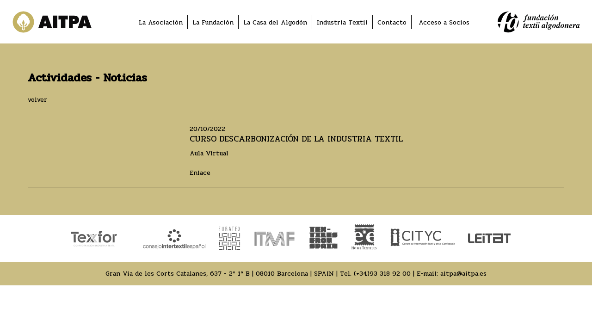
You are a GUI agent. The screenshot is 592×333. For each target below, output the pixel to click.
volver (37, 100)
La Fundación (213, 22)
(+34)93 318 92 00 (382, 273)
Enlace (200, 173)
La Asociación (161, 22)
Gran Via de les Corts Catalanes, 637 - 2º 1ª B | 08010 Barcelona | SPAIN (219, 273)
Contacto (392, 22)
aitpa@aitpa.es (463, 273)
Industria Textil (342, 22)
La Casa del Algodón (275, 22)
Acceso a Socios (444, 22)
